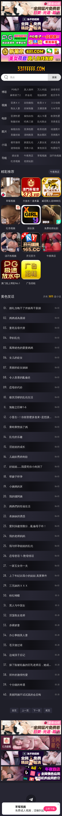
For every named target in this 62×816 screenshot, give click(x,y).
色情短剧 (28, 161)
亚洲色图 (28, 129)
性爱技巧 (55, 147)
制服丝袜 (15, 121)
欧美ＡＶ (42, 102)
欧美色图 (42, 129)
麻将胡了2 (15, 95)
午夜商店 (28, 155)
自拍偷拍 (28, 102)
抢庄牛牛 (55, 95)
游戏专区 (55, 89)
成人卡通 (42, 115)
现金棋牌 (42, 95)
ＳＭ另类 (55, 108)
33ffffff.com (31, 69)
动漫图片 (55, 129)
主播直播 (42, 108)
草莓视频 (42, 155)
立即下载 (50, 808)
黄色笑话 (42, 147)
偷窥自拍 (15, 129)
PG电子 (15, 89)
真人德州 (28, 89)
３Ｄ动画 (55, 102)
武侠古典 (55, 142)
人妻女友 (42, 142)
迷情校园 (15, 147)
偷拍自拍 (28, 115)
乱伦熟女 (42, 121)
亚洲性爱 (15, 115)
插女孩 (15, 155)
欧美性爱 (55, 115)
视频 (4, 105)
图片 (4, 131)
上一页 (25, 710)
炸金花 (28, 95)
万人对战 (42, 89)
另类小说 (28, 147)
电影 (4, 118)
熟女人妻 (15, 108)
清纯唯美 (28, 134)
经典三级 (28, 121)
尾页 (47, 710)
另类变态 (55, 121)
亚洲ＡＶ (15, 102)
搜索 (54, 77)
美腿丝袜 (15, 134)
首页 (14, 710)
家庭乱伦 (28, 142)
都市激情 (15, 142)
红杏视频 (15, 161)
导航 (4, 158)
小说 (4, 145)
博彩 (4, 92)
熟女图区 (42, 134)
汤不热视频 (55, 155)
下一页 (36, 710)
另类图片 (55, 134)
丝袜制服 (28, 108)
